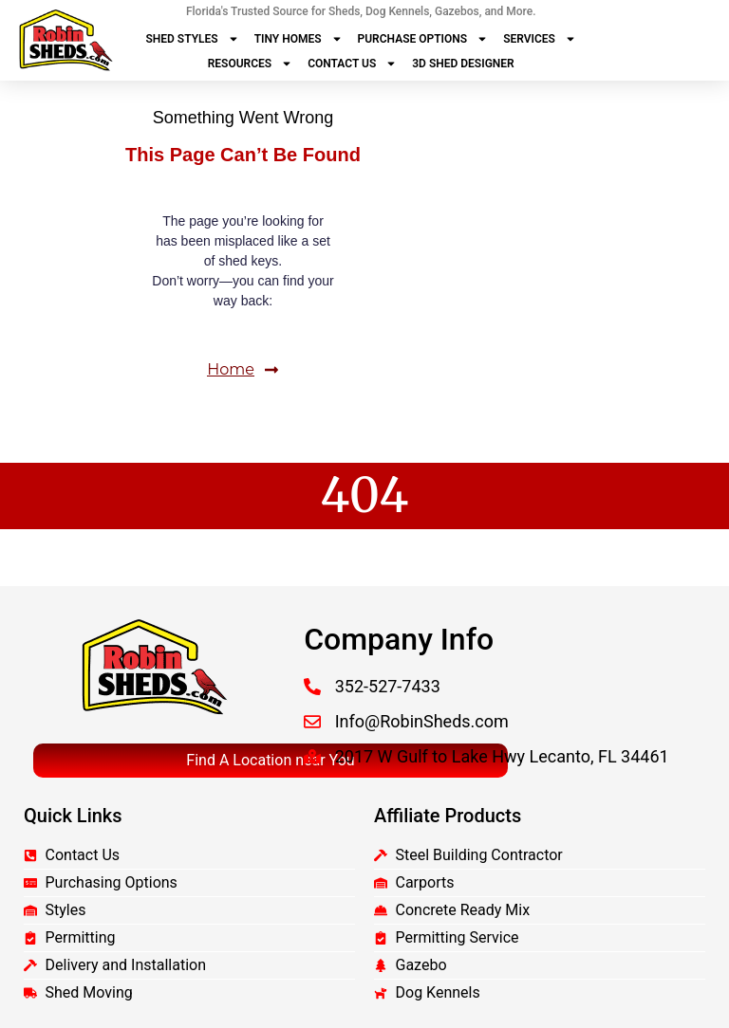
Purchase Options (423, 39)
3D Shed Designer (463, 63)
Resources (250, 63)
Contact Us (352, 63)
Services (539, 39)
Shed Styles (191, 39)
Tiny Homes (298, 39)
